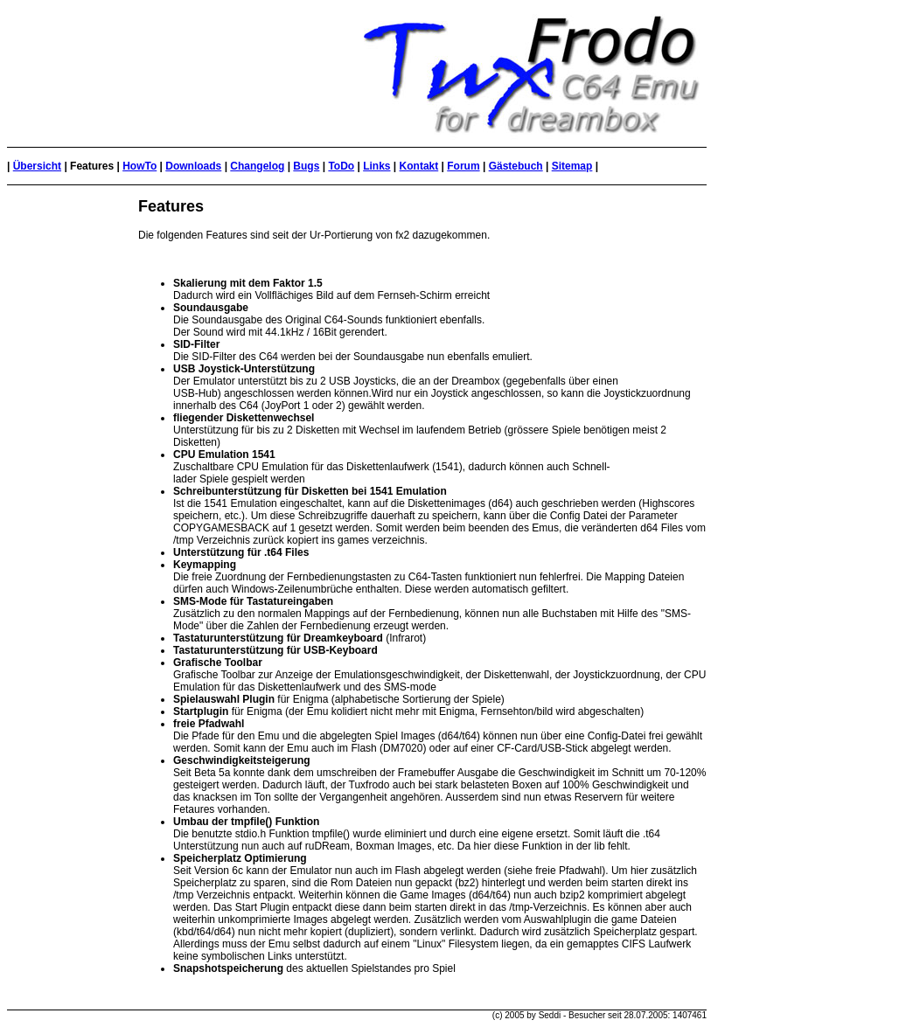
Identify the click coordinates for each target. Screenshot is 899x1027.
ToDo (341, 166)
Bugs (306, 166)
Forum (463, 166)
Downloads (193, 166)
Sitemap (572, 166)
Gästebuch (516, 166)
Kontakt (419, 166)
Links (376, 166)
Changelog (257, 166)
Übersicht (37, 166)
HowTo (139, 166)
